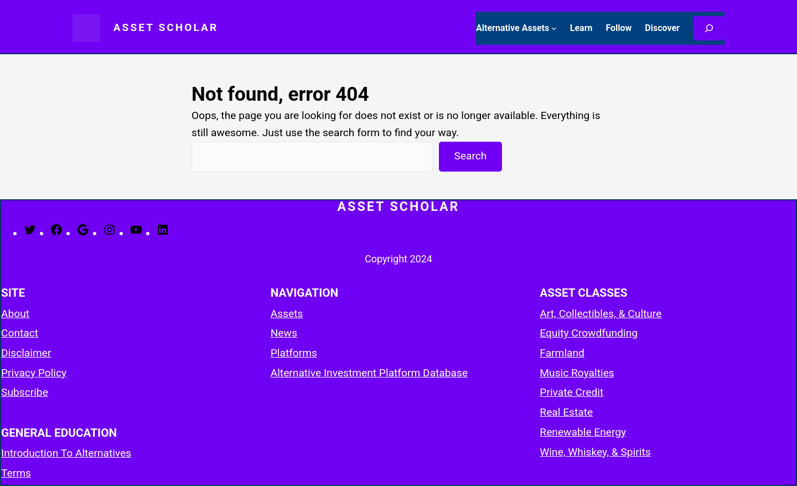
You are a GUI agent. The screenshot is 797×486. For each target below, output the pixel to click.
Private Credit (571, 392)
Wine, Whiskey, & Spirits (595, 452)
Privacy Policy (33, 372)
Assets (287, 313)
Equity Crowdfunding (589, 333)
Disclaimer (26, 353)
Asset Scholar (166, 27)
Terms (16, 473)
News (284, 333)
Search (470, 155)
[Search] (708, 28)
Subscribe (24, 392)
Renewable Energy (583, 432)
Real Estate (566, 412)
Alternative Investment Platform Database (369, 372)
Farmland (562, 353)
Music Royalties (577, 372)
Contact (19, 333)
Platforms (294, 353)
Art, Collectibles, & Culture (600, 313)
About (15, 313)
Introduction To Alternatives (66, 453)
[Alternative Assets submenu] (554, 28)
